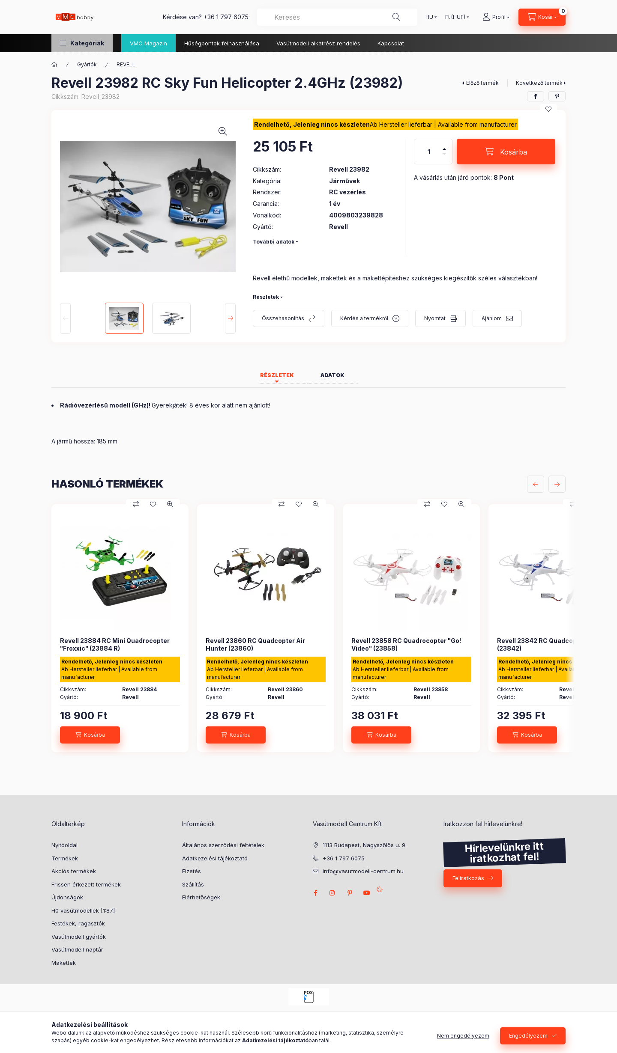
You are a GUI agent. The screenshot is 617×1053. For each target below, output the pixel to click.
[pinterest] (557, 96)
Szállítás (193, 884)
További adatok (273, 241)
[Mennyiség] (429, 151)
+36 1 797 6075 (226, 17)
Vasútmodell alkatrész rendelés (318, 43)
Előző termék (482, 83)
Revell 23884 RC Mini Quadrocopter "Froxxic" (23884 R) (115, 644)
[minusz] (444, 154)
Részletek (266, 297)
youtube (366, 892)
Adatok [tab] (332, 375)
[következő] (557, 484)
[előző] (535, 484)
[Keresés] (396, 17)
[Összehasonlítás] (135, 504)
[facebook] (535, 96)
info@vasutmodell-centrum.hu (363, 871)
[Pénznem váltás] (455, 17)
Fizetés (191, 871)
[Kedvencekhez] (548, 109)
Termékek (64, 858)
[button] (82, 43)
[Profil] (495, 17)
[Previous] (65, 318)
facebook (315, 892)
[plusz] (444, 149)
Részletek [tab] (277, 375)
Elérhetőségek (201, 897)
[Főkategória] (54, 64)
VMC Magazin (148, 43)
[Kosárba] (506, 151)
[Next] (230, 318)
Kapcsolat (390, 43)
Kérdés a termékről (364, 318)
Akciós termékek (73, 871)
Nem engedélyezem (463, 1035)
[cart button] (542, 17)
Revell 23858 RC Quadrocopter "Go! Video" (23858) (406, 644)
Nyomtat (435, 318)
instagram (332, 892)
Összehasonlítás (283, 318)
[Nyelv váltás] (429, 17)
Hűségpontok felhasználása (221, 43)
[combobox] (337, 17)
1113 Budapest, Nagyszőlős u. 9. (365, 845)
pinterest (349, 892)
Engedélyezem (528, 1035)
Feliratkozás (468, 878)
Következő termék (539, 83)
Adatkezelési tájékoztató (215, 858)
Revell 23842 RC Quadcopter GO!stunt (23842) (556, 644)
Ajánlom (492, 318)
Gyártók (87, 64)
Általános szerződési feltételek (223, 845)
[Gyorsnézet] (170, 504)
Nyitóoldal (64, 845)
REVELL (126, 64)
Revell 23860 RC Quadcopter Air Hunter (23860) (255, 644)
